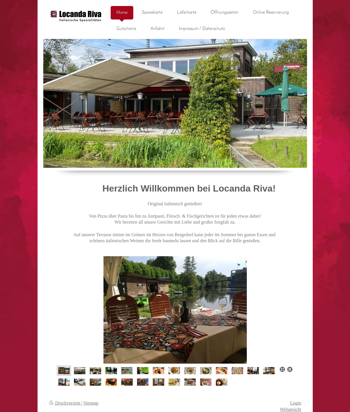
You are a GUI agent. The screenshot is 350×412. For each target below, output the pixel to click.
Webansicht (290, 409)
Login (295, 403)
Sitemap (90, 403)
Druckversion (65, 403)
